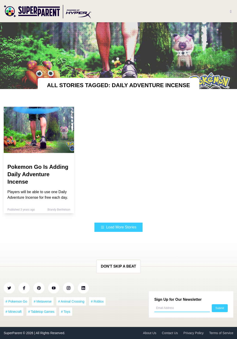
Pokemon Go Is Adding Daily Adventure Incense (37, 174)
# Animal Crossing (71, 301)
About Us (149, 333)
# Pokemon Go (16, 301)
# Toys (65, 311)
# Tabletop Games (41, 311)
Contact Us (170, 333)
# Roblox (97, 301)
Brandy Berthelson (58, 209)
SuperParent (13, 333)
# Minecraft (14, 311)
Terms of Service (221, 333)
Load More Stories (119, 227)
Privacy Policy (194, 333)
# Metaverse (43, 301)
